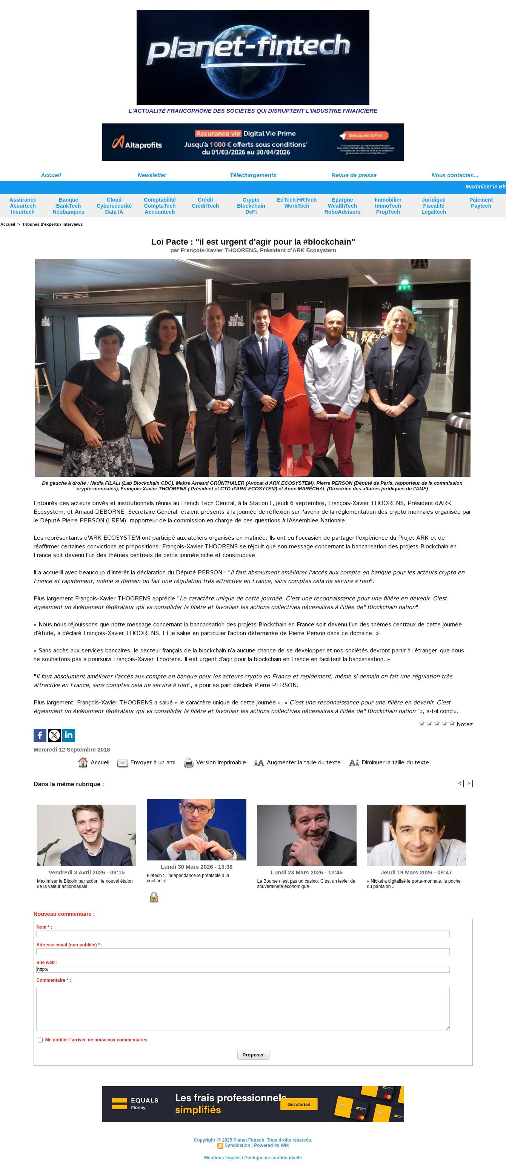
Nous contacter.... (455, 175)
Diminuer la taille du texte (388, 762)
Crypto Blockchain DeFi (251, 206)
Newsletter (152, 175)
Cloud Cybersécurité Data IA (114, 206)
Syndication (237, 1145)
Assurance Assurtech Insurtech (23, 206)
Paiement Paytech (481, 203)
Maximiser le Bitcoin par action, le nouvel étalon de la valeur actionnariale (84, 884)
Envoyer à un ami (146, 762)
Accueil (51, 175)
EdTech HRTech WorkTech (297, 203)
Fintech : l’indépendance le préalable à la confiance (188, 878)
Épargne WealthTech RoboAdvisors (343, 206)
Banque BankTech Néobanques (69, 206)
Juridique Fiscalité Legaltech (433, 206)
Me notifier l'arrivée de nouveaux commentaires (96, 1039)
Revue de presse (354, 175)
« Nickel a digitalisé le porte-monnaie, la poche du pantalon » (414, 884)
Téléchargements (253, 175)
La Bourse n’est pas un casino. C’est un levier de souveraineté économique (306, 884)
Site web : (46, 962)
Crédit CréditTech (205, 203)
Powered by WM (271, 1145)
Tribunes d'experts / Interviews (52, 224)
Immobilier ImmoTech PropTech (388, 206)
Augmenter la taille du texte (297, 762)
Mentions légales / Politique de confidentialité (253, 1157)
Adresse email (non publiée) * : (69, 945)
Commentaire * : (53, 980)
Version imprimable (214, 762)
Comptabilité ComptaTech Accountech (160, 206)
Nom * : (44, 927)
